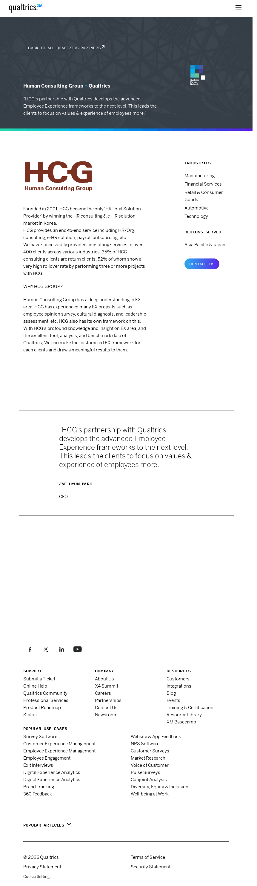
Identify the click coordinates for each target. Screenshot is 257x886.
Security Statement (150, 867)
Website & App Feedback (156, 736)
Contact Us (202, 264)
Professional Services (45, 700)
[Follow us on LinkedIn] (61, 649)
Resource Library (184, 714)
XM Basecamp (181, 722)
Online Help (35, 686)
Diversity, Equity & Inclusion (159, 786)
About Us (104, 679)
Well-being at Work (150, 794)
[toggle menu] (238, 8)
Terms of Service (148, 857)
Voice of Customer (150, 765)
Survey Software (40, 736)
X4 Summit (106, 686)
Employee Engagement (46, 758)
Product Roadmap (42, 707)
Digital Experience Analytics (51, 772)
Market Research (148, 758)
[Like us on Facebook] (30, 649)
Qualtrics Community (45, 693)
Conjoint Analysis (149, 779)
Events (173, 700)
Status (30, 714)
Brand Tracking (38, 786)
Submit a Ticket (39, 679)
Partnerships (108, 700)
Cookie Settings (37, 876)
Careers (103, 693)
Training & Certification (190, 707)
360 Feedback (37, 794)
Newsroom (106, 714)
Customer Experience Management (59, 743)
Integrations (179, 686)
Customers (178, 679)
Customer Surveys (150, 751)
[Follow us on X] (46, 649)
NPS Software (145, 743)
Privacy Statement (42, 867)
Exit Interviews (38, 765)
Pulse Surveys (145, 772)
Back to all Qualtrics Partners (64, 48)
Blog (171, 693)
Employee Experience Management (59, 751)
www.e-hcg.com (45, 366)
